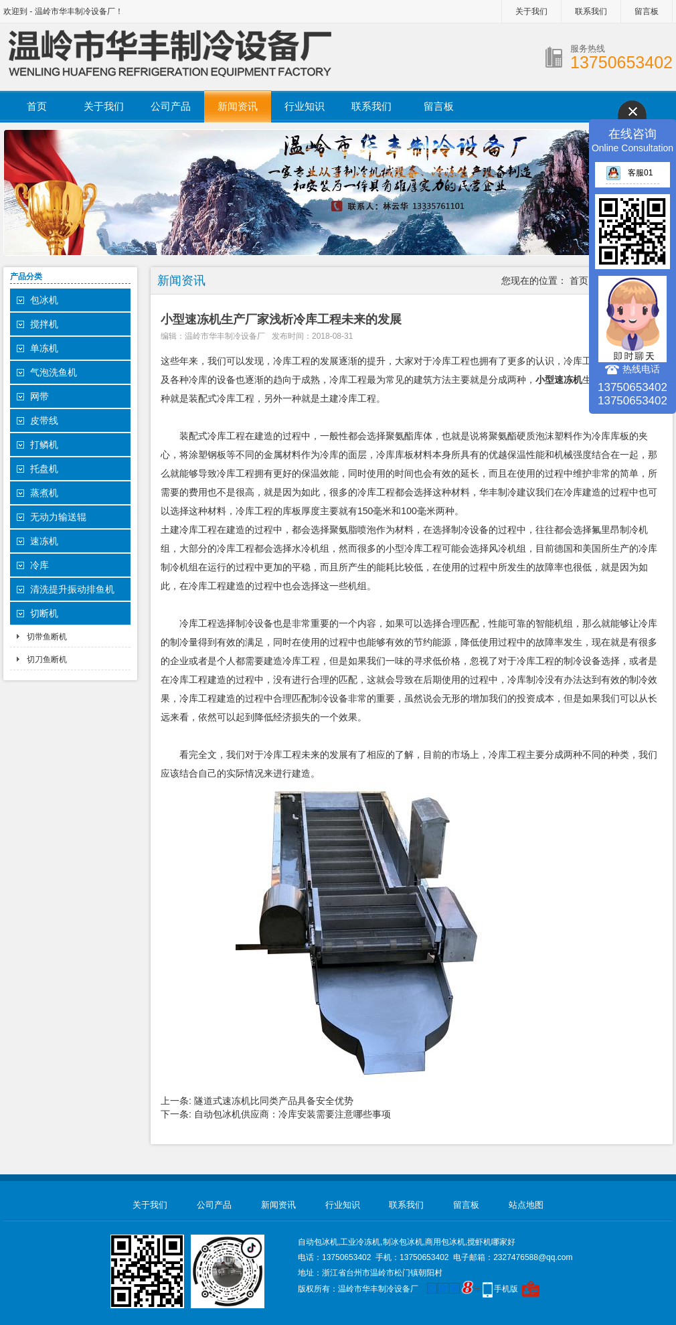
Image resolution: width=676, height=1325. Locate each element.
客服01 (629, 172)
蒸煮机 (44, 492)
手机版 (506, 1289)
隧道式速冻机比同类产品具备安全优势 (273, 1100)
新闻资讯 (238, 106)
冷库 (39, 565)
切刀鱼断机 (47, 659)
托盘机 (44, 468)
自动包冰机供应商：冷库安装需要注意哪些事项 (292, 1114)
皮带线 (44, 420)
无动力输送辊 (58, 517)
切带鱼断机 (47, 636)
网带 (39, 396)
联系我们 (591, 11)
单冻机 (44, 348)
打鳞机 (44, 444)
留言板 (647, 11)
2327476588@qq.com (532, 1257)
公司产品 (171, 106)
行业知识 (304, 106)
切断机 (44, 613)
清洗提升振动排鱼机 (72, 589)
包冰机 (44, 300)
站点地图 (526, 1205)
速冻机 (44, 541)
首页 (37, 106)
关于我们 (531, 11)
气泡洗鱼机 (53, 372)
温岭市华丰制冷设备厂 (225, 336)
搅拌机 (44, 324)
